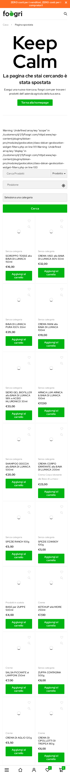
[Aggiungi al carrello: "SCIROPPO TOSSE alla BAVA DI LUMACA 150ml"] (19, 276)
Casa (5, 25)
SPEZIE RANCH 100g (17, 541)
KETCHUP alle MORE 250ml (50, 608)
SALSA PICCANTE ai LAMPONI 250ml (17, 674)
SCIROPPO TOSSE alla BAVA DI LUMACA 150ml (19, 258)
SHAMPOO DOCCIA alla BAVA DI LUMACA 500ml (18, 466)
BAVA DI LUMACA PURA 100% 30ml (16, 326)
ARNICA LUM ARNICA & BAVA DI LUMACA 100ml (50, 395)
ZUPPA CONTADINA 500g (49, 674)
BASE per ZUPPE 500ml (15, 608)
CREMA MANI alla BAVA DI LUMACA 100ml (48, 327)
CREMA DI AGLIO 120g (19, 737)
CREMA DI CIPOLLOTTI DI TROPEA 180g (47, 740)
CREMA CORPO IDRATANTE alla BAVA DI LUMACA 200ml (50, 466)
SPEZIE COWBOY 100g (48, 543)
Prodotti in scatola (15, 602)
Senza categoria (14, 251)
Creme (41, 602)
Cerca (35, 208)
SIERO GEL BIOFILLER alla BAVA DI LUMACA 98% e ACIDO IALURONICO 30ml (19, 397)
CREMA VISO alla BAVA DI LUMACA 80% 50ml (51, 257)
